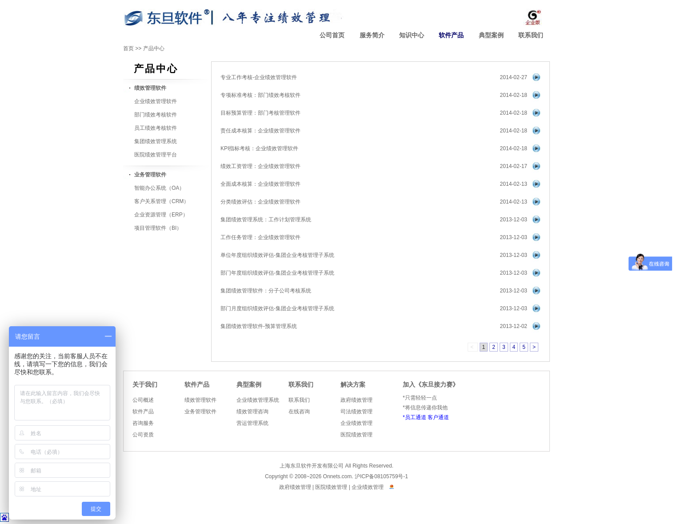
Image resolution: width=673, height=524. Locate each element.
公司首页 (332, 35)
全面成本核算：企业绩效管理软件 (260, 184)
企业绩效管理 (357, 423)
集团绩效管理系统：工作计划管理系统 (265, 219)
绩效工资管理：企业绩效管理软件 (260, 166)
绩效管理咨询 (252, 411)
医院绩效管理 (357, 435)
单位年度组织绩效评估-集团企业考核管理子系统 (277, 255)
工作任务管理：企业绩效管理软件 (260, 237)
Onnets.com (337, 476)
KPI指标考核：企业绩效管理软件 (259, 148)
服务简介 (372, 35)
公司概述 (143, 400)
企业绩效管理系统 (257, 400)
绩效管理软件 (200, 400)
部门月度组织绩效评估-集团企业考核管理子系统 (277, 308)
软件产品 (451, 35)
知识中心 (411, 35)
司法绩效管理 (357, 411)
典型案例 (491, 35)
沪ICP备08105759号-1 (381, 476)
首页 (128, 48)
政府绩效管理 (357, 400)
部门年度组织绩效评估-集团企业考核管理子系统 (277, 273)
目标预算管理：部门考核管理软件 (260, 113)
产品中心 (153, 48)
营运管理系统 (252, 423)
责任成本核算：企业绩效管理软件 (260, 131)
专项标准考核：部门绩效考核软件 (260, 95)
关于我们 (144, 384)
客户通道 (438, 417)
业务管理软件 (200, 411)
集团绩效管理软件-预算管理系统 (258, 326)
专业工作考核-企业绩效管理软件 (258, 77)
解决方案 (353, 384)
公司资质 (143, 435)
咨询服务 (143, 423)
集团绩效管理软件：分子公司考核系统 (265, 291)
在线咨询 (299, 411)
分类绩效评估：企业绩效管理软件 (260, 202)
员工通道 (415, 417)
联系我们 (530, 35)
